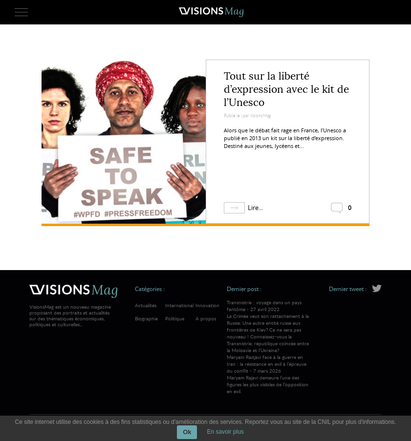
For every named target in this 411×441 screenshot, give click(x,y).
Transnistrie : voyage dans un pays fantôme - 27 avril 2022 (269, 326)
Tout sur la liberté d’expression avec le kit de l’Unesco (286, 89)
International (179, 305)
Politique (174, 318)
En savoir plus (225, 431)
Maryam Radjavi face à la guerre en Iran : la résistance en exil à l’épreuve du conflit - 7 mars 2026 (269, 374)
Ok (187, 432)
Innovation (207, 305)
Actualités (145, 305)
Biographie (146, 318)
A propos (205, 318)
